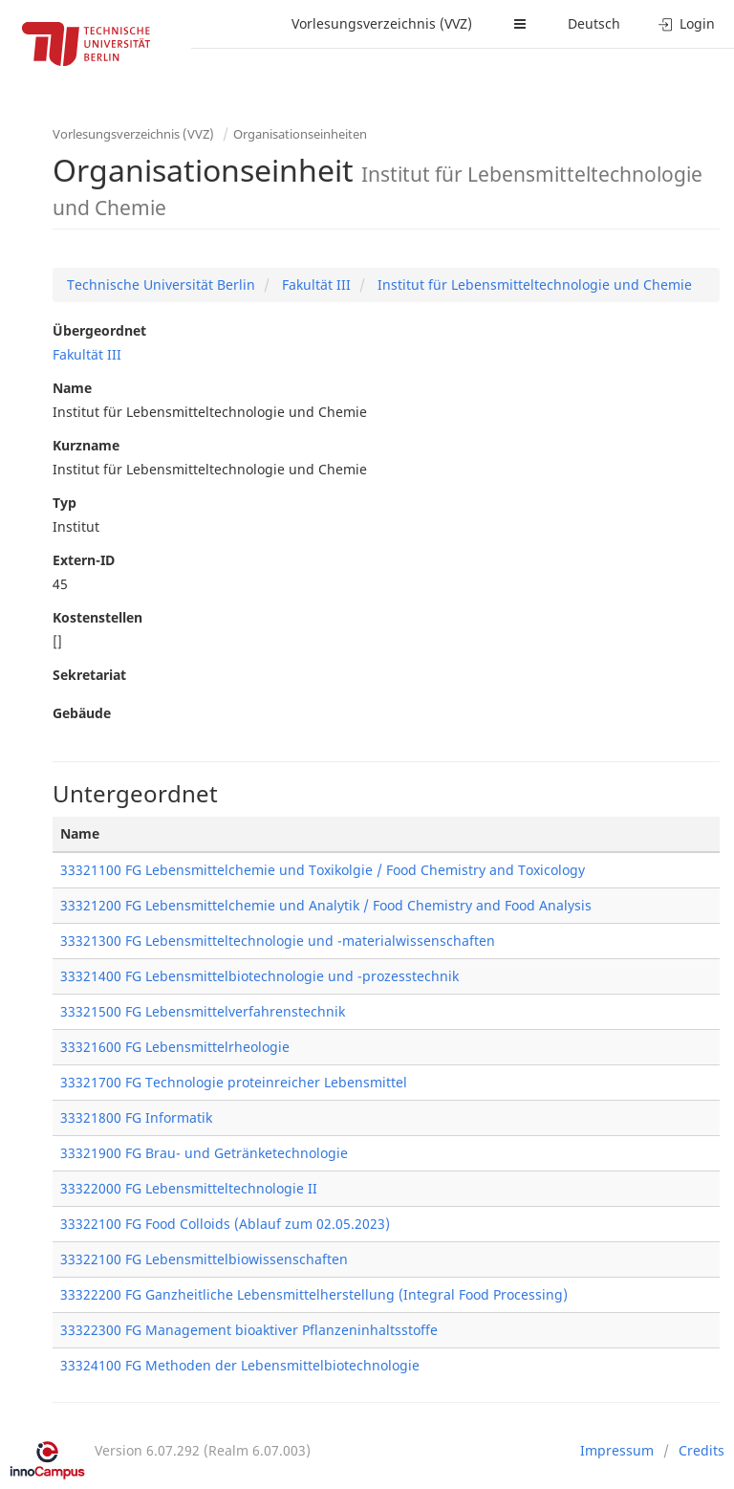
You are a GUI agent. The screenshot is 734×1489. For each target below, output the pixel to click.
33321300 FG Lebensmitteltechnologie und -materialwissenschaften (277, 940)
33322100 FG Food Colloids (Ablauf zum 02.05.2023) (225, 1224)
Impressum (617, 1450)
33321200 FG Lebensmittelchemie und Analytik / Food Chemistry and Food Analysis (326, 905)
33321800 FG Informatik (136, 1117)
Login (686, 23)
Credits (701, 1450)
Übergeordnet (99, 330)
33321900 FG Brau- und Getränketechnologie (204, 1153)
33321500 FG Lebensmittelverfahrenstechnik (202, 1011)
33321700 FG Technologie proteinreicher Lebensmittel (233, 1082)
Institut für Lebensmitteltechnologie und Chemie (533, 284)
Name (72, 388)
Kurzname (86, 445)
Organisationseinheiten (300, 133)
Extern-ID (84, 560)
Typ (64, 502)
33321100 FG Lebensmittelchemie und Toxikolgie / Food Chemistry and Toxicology (322, 870)
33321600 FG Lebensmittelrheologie (175, 1047)
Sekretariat (89, 675)
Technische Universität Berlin (161, 284)
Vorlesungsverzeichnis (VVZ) (381, 23)
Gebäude (82, 713)
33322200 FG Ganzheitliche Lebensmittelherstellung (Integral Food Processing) (314, 1294)
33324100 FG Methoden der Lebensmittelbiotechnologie (240, 1365)
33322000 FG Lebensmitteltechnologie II (188, 1188)
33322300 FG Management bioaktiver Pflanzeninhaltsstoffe (249, 1330)
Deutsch (594, 23)
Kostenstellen (97, 617)
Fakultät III (314, 284)
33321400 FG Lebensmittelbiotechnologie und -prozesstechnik (259, 976)
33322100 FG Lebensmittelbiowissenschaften (204, 1259)
